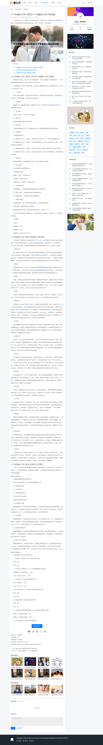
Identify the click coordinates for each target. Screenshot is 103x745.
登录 (13, 728)
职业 (60, 2)
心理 (29, 20)
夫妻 (23, 279)
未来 (37, 380)
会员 (90, 2)
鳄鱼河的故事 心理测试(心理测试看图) (30, 679)
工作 (22, 315)
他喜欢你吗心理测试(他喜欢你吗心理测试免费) (43, 695)
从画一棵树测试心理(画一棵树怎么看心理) (30, 695)
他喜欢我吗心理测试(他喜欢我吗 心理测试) (57, 695)
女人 (19, 252)
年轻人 (34, 458)
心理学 (37, 86)
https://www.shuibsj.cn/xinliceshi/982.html (29, 644)
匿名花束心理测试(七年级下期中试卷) (26, 648)
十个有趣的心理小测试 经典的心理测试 (25, 72)
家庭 (49, 312)
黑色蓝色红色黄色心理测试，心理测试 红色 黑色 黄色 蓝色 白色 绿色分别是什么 (17, 667)
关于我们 (18, 741)
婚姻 (43, 270)
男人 (14, 252)
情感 (17, 101)
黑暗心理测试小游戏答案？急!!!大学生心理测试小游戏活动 (17, 679)
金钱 (13, 377)
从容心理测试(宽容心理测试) (17, 695)
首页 (24, 2)
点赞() (37, 626)
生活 (56, 105)
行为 (29, 304)
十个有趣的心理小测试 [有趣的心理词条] (25, 70)
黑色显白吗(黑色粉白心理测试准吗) (30, 667)
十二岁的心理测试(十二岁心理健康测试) (27, 651)
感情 (53, 105)
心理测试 (25, 9)
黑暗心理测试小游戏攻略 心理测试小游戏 (57, 667)
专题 (53, 2)
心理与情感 (45, 2)
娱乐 (37, 2)
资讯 (30, 2)
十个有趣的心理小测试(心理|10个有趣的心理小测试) (28, 67)
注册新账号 (19, 728)
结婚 (49, 267)
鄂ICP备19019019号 (62, 738)
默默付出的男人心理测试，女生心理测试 (43, 667)
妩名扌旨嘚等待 (80, 22)
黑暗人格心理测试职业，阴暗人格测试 (43, 679)
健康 (17, 199)
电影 (33, 589)
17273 (72, 29)
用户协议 (25, 741)
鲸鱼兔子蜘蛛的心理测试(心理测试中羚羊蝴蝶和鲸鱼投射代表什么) (57, 679)
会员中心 (31, 741)
